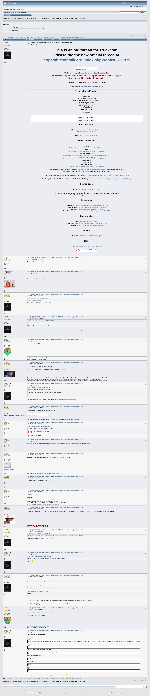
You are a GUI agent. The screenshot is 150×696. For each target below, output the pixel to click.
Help (11, 14)
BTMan (6, 490)
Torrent (24, 12)
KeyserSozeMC (8, 271)
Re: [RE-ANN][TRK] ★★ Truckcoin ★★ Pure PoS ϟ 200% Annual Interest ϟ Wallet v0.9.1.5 (56, 257)
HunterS (6, 507)
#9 (145, 407)
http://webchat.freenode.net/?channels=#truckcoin (88, 246)
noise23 (6, 42)
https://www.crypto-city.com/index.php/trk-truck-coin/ (91, 223)
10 (16, 37)
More (29, 14)
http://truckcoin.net (87, 86)
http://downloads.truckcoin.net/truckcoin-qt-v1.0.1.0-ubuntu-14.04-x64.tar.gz (86, 155)
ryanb (5, 339)
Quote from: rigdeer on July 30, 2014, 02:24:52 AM (38, 533)
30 (47, 37)
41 (64, 37)
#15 (145, 508)
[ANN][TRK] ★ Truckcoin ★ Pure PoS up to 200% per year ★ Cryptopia (64, 18)
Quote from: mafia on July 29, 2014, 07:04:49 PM (38, 298)
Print (145, 37)
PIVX (48, 473)
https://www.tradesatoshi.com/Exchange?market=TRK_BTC (91, 211)
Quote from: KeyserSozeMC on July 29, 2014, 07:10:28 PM (40, 320)
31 (49, 37)
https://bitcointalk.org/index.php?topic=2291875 (86, 60)
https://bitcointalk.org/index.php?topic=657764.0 (48, 504)
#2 (145, 258)
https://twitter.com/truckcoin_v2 (89, 221)
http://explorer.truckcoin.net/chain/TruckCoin (89, 130)
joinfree (6, 406)
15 (24, 37)
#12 (145, 454)
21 (33, 37)
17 (27, 37)
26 (41, 37)
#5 (145, 317)
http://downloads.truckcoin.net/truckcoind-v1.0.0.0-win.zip (86, 166)
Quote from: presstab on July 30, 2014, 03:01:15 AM (39, 556)
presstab (6, 453)
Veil (45, 473)
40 (63, 37)
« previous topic (135, 35)
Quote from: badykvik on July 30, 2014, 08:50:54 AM (39, 585)
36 (56, 37)
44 (69, 37)
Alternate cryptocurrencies (19, 18)
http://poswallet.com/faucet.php (92, 236)
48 (75, 37)
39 (61, 37)
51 (80, 37)
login (18, 9)
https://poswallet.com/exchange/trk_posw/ (91, 209)
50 (78, 37)
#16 (145, 530)
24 (38, 37)
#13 (145, 477)
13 (21, 37)
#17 (145, 553)
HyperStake (52, 473)
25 (39, 37)
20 (32, 37)
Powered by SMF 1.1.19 (66, 693)
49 (77, 37)
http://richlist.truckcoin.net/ (90, 135)
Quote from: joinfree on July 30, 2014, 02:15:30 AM (38, 426)
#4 (145, 295)
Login (20, 14)
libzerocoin (40, 473)
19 (30, 37)
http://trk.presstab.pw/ (90, 132)
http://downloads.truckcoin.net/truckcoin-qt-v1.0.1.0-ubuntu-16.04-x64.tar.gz (86, 159)
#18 (145, 576)
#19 (145, 608)
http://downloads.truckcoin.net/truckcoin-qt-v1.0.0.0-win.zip (86, 148)
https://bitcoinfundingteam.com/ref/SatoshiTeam (38, 357)
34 (53, 37)
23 (36, 37)
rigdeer (6, 422)
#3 (145, 272)
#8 (145, 384)
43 (67, 37)
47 (74, 37)
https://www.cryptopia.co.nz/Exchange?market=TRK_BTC (90, 205)
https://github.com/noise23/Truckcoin (89, 189)
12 (19, 37)
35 (55, 37)
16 (25, 37)
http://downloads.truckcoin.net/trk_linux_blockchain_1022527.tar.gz (108, 175)
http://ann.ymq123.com (42, 501)
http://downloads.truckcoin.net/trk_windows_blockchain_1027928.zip (110, 179)
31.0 (22, 12)
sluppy (6, 362)
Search (16, 14)
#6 (145, 340)
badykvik (6, 476)
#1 (145, 43)
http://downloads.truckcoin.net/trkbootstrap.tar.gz (93, 170)
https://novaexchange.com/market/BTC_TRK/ (92, 207)
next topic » (143, 35)
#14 (145, 491)
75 (83, 37)
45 (70, 37)
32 (50, 37)
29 (45, 37)
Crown (57, 473)
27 (42, 37)
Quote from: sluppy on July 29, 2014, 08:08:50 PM (38, 387)
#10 (145, 423)
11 (17, 37)
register (22, 9)
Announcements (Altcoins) (34, 18)
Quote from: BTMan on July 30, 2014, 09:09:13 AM (38, 591)
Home (7, 14)
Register (24, 14)
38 (59, 37)
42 (66, 37)
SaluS (61, 473)
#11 (145, 440)
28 (44, 37)
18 (28, 37)
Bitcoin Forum (7, 18)
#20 (145, 631)
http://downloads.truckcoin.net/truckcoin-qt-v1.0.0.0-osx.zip (86, 151)
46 (72, 37)
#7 (145, 362)
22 (35, 37)
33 (52, 37)
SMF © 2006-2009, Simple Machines (81, 693)
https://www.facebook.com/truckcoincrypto (90, 225)
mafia (5, 257)
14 (22, 37)
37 (58, 37)
